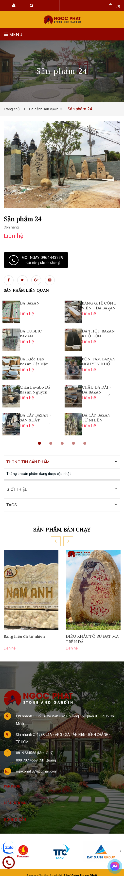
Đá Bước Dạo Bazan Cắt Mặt (34, 361)
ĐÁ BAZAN (30, 303)
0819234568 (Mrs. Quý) (34, 752)
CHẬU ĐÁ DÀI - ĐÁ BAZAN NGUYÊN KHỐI (97, 390)
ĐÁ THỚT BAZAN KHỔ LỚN (98, 333)
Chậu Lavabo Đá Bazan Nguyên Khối (35, 390)
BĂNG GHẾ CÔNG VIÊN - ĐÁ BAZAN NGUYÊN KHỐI (99, 306)
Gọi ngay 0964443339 (36, 260)
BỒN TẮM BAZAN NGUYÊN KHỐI (98, 361)
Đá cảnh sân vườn (43, 109)
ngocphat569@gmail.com (36, 771)
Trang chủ (13, 109)
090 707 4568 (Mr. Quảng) (36, 760)
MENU (13, 34)
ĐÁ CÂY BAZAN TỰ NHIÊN (96, 417)
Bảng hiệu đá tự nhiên (24, 635)
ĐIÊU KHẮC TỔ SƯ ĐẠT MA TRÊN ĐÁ (92, 638)
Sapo (73, 870)
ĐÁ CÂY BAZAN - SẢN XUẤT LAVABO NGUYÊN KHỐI (37, 418)
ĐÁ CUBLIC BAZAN (31, 333)
